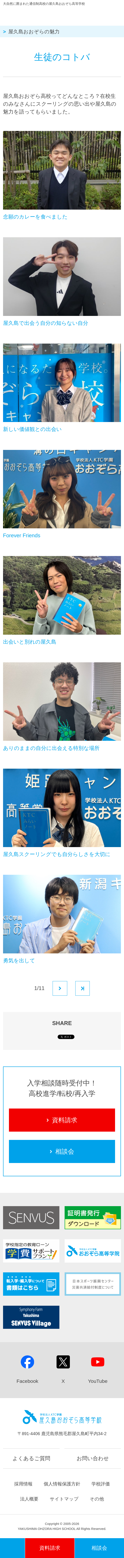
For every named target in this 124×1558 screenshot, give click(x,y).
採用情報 (23, 1483)
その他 (97, 1498)
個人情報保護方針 (62, 1483)
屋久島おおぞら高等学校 (54, 14)
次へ (60, 988)
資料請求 (62, 1120)
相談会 (62, 1151)
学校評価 (100, 1483)
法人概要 (29, 1498)
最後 (82, 988)
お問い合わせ (93, 1458)
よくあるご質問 (31, 1458)
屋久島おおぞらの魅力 (34, 31)
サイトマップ (64, 1498)
